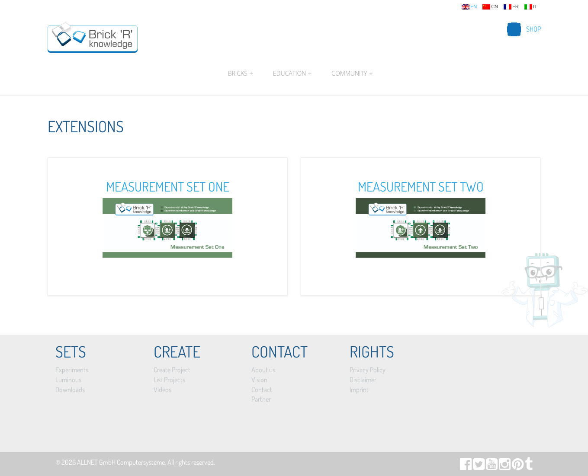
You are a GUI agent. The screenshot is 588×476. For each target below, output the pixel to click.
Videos (162, 389)
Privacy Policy (368, 369)
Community (350, 73)
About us (263, 369)
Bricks (240, 73)
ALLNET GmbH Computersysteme (121, 462)
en (469, 7)
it (530, 7)
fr (511, 7)
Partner (261, 399)
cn (490, 7)
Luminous (68, 379)
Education (292, 73)
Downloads (70, 389)
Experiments (71, 369)
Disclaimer (363, 379)
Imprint (359, 389)
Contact (261, 389)
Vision (259, 379)
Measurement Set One (167, 186)
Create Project (172, 369)
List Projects (169, 379)
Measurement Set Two (421, 186)
